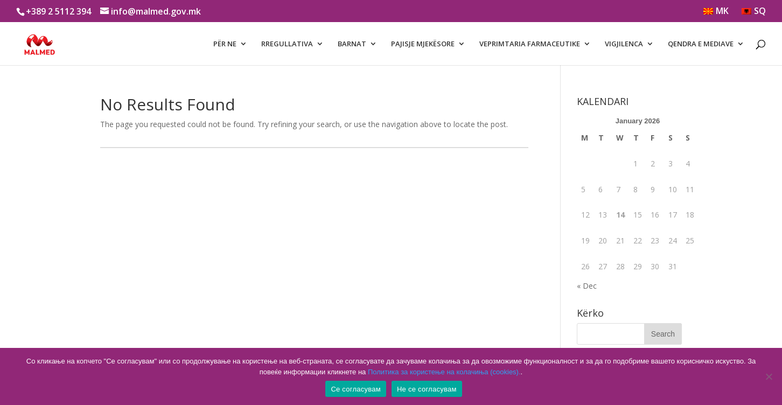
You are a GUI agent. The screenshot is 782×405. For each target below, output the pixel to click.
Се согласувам (356, 389)
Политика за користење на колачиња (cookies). (444, 372)
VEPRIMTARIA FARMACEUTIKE (529, 44)
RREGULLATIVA (287, 44)
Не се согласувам (427, 389)
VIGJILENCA (624, 44)
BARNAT (352, 44)
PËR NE (224, 44)
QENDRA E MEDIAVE (701, 44)
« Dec (587, 286)
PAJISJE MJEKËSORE (423, 44)
